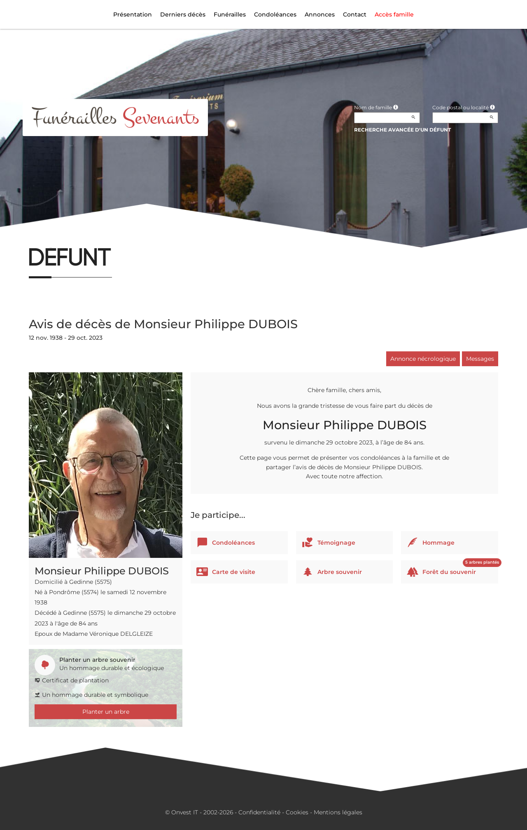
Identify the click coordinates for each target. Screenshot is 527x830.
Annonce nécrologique (423, 358)
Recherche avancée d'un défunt (402, 130)
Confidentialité (259, 812)
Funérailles (230, 14)
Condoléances (275, 14)
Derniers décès (182, 14)
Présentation (132, 14)
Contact (354, 14)
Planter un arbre (105, 711)
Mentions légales (338, 812)
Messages (480, 358)
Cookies (297, 812)
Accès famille (394, 14)
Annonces (320, 14)
